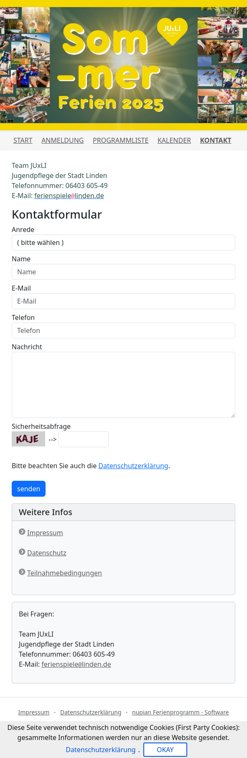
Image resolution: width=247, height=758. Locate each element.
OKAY (165, 749)
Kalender (174, 140)
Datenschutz (46, 552)
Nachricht (27, 346)
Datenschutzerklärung (133, 465)
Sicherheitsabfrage (41, 426)
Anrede (23, 229)
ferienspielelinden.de (76, 664)
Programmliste (120, 140)
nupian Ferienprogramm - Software (180, 712)
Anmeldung (62, 140)
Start (23, 140)
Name (21, 258)
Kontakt (216, 140)
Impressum (45, 532)
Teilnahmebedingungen (64, 573)
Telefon (23, 317)
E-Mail (21, 288)
